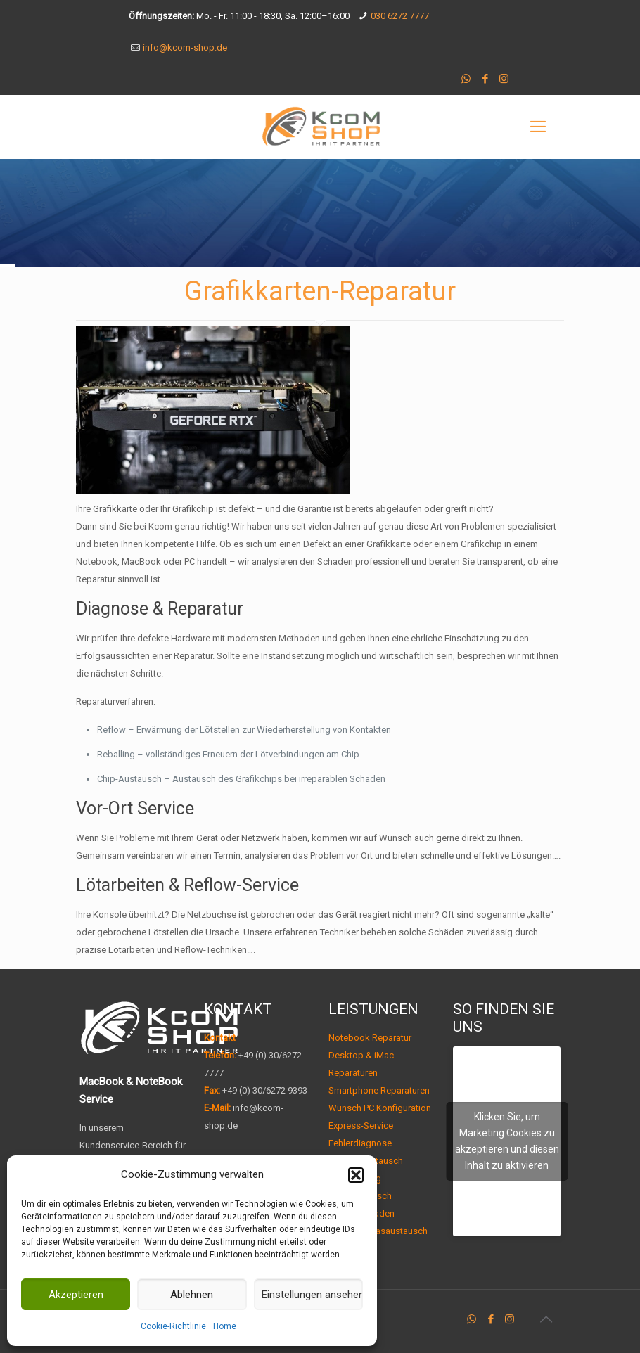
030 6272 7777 (400, 16)
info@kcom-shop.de (185, 47)
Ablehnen (191, 1294)
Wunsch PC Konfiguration (379, 1108)
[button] (356, 1175)
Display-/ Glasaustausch (378, 1231)
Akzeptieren (76, 1294)
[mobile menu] (538, 127)
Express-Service (360, 1125)
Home (224, 1326)
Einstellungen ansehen (312, 1294)
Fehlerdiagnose (360, 1143)
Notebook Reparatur (369, 1037)
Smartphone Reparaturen (379, 1090)
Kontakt (220, 1037)
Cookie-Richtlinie (173, 1326)
